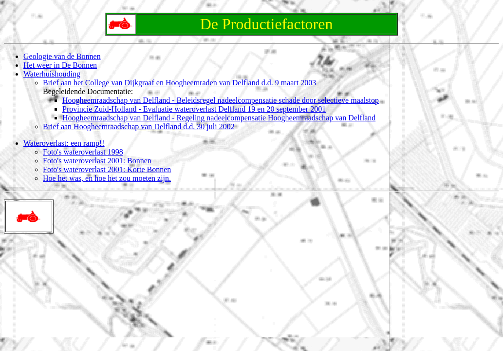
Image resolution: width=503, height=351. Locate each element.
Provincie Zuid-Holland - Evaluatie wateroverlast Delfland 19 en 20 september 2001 (194, 109)
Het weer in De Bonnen (60, 65)
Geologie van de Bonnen (62, 56)
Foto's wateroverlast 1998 (83, 152)
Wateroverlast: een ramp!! (64, 143)
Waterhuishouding (51, 74)
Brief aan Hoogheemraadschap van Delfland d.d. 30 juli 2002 (139, 126)
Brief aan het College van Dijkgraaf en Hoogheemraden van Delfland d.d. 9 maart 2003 (179, 82)
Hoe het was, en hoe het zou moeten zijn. (107, 178)
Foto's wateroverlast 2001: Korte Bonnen (107, 169)
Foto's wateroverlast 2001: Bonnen (97, 160)
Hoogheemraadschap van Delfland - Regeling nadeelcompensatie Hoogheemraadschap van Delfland (218, 118)
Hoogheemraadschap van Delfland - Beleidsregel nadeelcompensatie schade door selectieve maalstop (220, 100)
